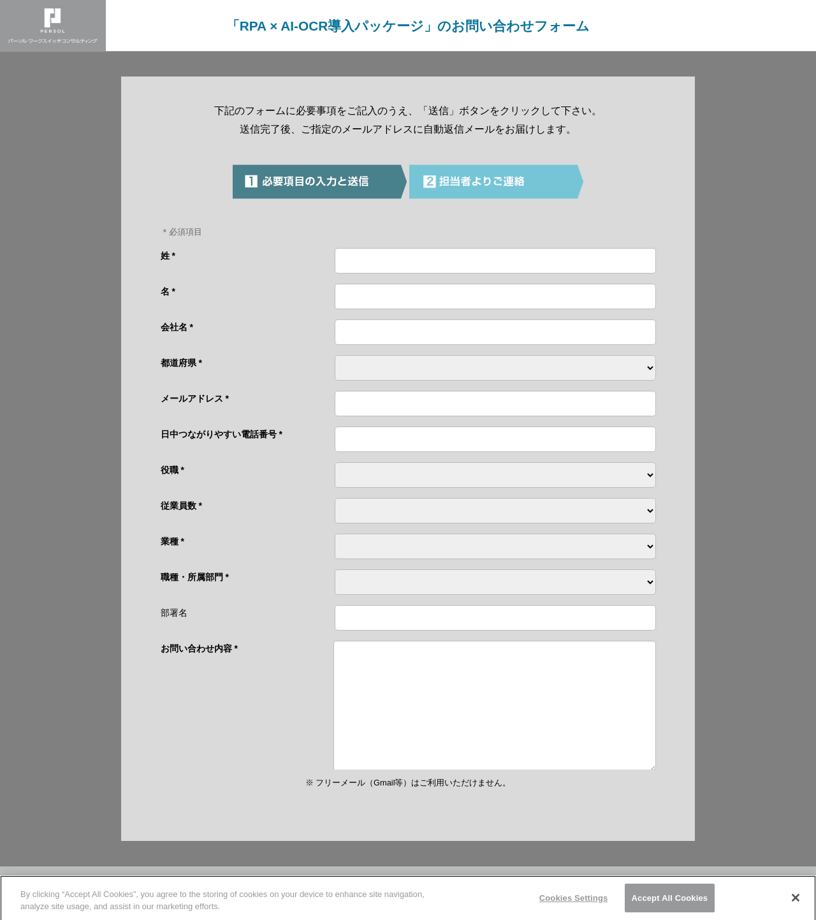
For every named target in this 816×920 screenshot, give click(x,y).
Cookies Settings (573, 902)
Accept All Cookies (670, 902)
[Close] (796, 902)
